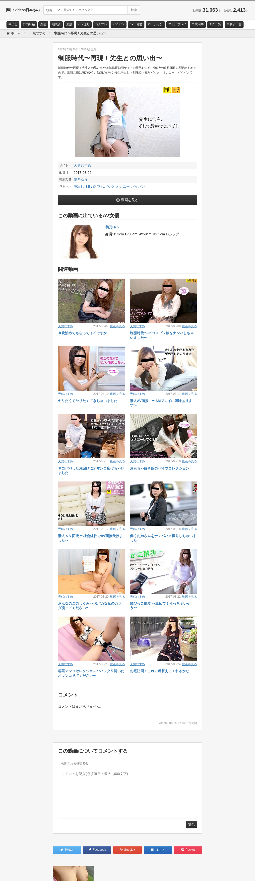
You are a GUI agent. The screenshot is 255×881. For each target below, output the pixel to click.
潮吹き (56, 24)
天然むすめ (82, 165)
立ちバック (106, 186)
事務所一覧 (234, 24)
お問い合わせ (19, 872)
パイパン (119, 24)
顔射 (43, 24)
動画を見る (129, 200)
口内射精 (29, 24)
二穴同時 (198, 24)
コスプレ (101, 24)
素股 (69, 24)
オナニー (123, 186)
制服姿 (90, 186)
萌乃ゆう (81, 180)
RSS (62, 872)
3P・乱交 (136, 24)
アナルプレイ (177, 24)
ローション (155, 24)
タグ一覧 (215, 24)
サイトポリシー (43, 872)
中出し (12, 24)
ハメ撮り (84, 24)
